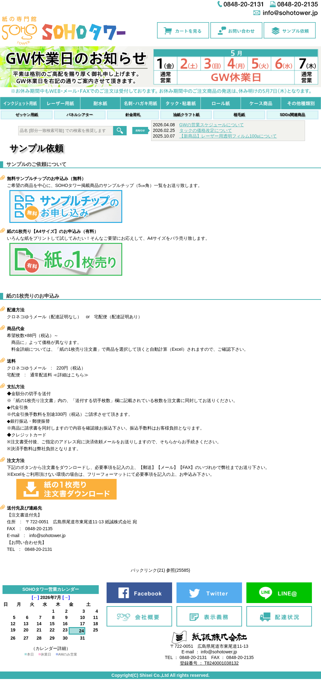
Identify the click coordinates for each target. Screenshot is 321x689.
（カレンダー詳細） (51, 648)
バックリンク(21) (148, 570)
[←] (35, 597)
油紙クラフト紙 (186, 115)
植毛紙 (239, 115)
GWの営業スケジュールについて (211, 124)
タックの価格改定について (205, 130)
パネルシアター (79, 115)
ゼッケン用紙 (26, 115)
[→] (66, 597)
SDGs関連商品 (292, 115)
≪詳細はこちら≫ (70, 374)
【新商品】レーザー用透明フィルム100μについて (228, 135)
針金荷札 (132, 115)
